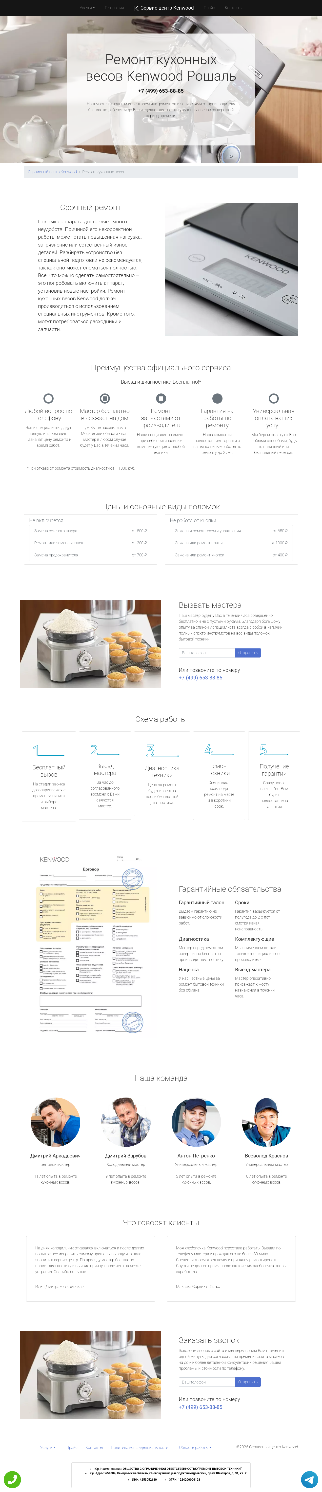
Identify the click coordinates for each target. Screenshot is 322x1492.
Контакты (233, 7)
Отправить (248, 652)
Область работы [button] (193, 1447)
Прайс (209, 7)
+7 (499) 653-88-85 (161, 91)
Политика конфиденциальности (139, 1447)
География (114, 7)
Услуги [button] (86, 7)
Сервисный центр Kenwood (52, 172)
